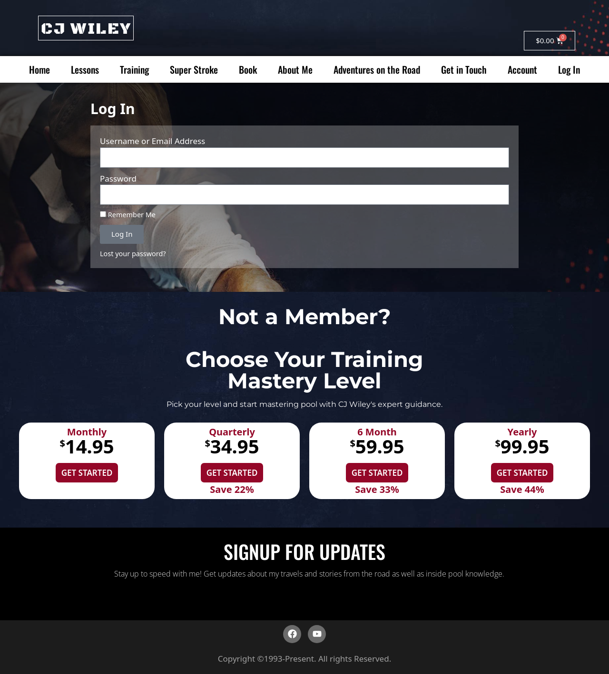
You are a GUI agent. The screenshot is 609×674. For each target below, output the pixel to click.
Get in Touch (464, 69)
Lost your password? (133, 253)
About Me (295, 69)
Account (522, 69)
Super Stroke (194, 69)
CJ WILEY (86, 29)
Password (118, 178)
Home (39, 69)
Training (134, 69)
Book (248, 69)
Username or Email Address (152, 140)
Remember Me (128, 214)
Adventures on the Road (377, 69)
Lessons (85, 69)
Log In (569, 69)
